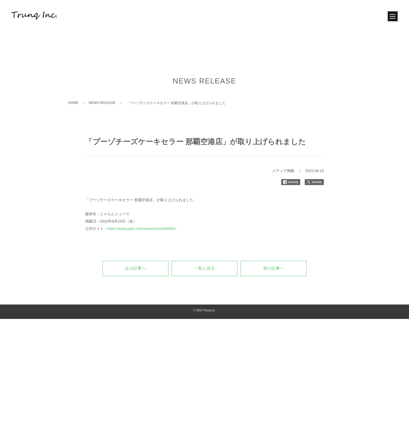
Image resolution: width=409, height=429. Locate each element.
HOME (73, 123)
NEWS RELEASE (102, 123)
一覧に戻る (204, 289)
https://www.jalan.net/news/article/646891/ (141, 249)
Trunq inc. (209, 331)
